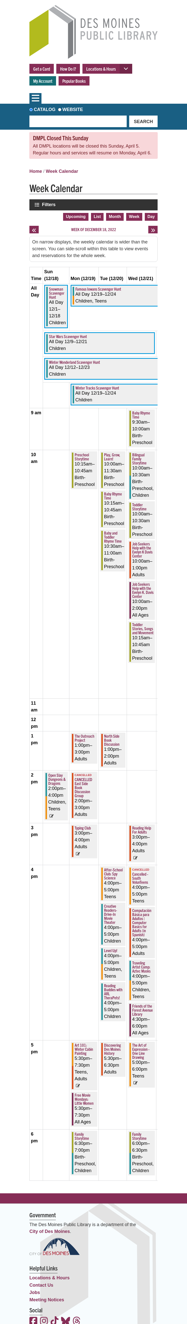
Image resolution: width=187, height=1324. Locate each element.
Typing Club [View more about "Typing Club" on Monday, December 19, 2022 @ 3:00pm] (83, 827)
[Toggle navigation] (35, 98)
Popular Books (74, 81)
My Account (42, 81)
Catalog (45, 109)
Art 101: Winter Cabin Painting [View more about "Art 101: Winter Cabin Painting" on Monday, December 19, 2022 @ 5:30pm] (84, 1049)
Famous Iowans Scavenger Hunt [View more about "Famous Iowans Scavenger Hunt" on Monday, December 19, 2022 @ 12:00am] (98, 288)
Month (115, 216)
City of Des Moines (49, 1231)
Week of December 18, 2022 (93, 229)
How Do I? (68, 69)
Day (151, 216)
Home (35, 171)
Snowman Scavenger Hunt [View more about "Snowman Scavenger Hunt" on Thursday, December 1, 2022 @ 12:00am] (56, 292)
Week (134, 216)
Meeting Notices (46, 1299)
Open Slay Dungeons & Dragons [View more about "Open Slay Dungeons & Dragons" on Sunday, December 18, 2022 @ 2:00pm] (57, 779)
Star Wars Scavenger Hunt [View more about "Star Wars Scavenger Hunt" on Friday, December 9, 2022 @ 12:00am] (68, 336)
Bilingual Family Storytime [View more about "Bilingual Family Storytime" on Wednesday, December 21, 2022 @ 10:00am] (139, 458)
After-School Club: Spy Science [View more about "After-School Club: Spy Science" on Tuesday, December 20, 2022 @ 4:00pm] (113, 873)
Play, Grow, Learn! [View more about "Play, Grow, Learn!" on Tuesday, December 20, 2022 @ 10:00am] (112, 456)
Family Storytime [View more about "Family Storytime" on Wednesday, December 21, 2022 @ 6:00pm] (139, 1136)
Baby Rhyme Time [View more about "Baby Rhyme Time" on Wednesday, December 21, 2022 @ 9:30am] (141, 414)
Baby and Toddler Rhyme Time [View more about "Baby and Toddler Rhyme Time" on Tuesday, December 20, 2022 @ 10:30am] (113, 536)
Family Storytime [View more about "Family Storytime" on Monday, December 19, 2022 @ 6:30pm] (82, 1136)
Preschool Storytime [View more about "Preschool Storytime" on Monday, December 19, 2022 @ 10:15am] (82, 456)
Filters (49, 204)
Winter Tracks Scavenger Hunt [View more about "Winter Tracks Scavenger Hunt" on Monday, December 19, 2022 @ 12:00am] (97, 387)
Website (72, 109)
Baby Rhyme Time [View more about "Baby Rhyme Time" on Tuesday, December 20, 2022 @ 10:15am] (113, 495)
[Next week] (153, 229)
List (97, 216)
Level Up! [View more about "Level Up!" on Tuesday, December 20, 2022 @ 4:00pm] (110, 950)
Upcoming (75, 216)
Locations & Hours (101, 69)
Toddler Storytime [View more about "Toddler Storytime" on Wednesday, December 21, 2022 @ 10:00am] (139, 506)
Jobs (34, 1292)
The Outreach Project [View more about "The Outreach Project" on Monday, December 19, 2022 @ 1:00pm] (84, 737)
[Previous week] (34, 229)
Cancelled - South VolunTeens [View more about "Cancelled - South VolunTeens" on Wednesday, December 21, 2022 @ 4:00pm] (140, 878)
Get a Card (41, 69)
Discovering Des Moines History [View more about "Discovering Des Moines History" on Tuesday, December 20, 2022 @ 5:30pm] (112, 1049)
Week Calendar (62, 171)
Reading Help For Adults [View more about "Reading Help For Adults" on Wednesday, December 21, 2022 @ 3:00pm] (141, 829)
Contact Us (41, 1285)
